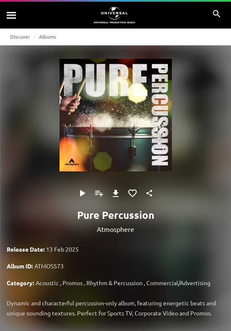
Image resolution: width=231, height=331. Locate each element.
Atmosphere (115, 229)
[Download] (116, 193)
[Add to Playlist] (99, 193)
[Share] (149, 193)
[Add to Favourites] (132, 193)
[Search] (12, 15)
